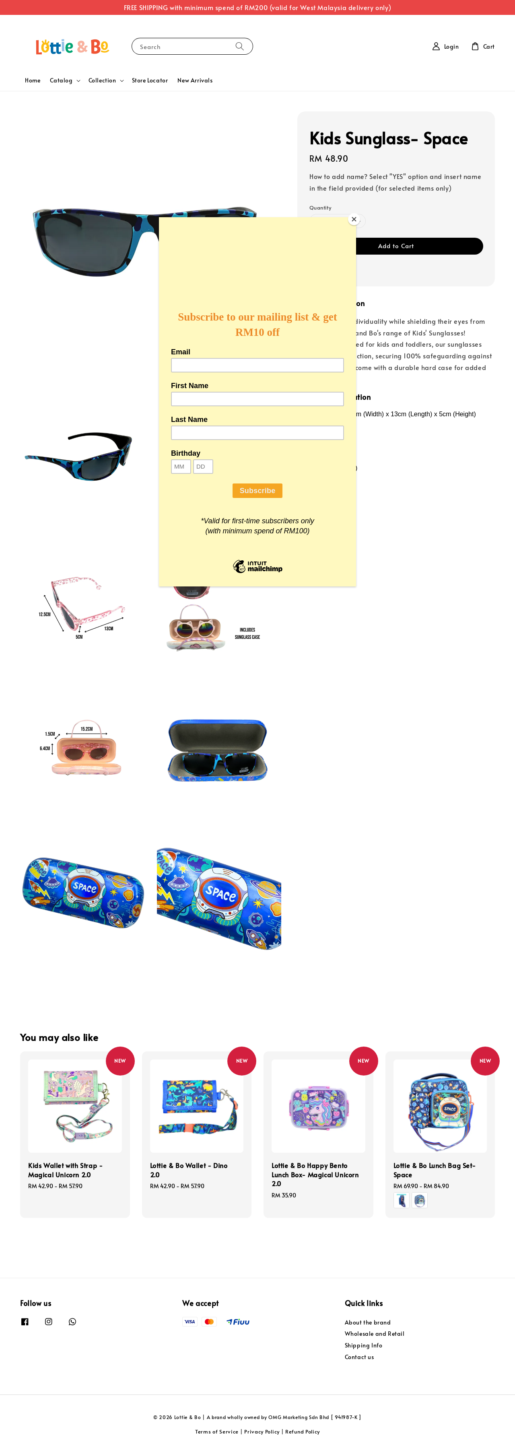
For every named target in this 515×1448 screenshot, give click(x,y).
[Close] (354, 219)
